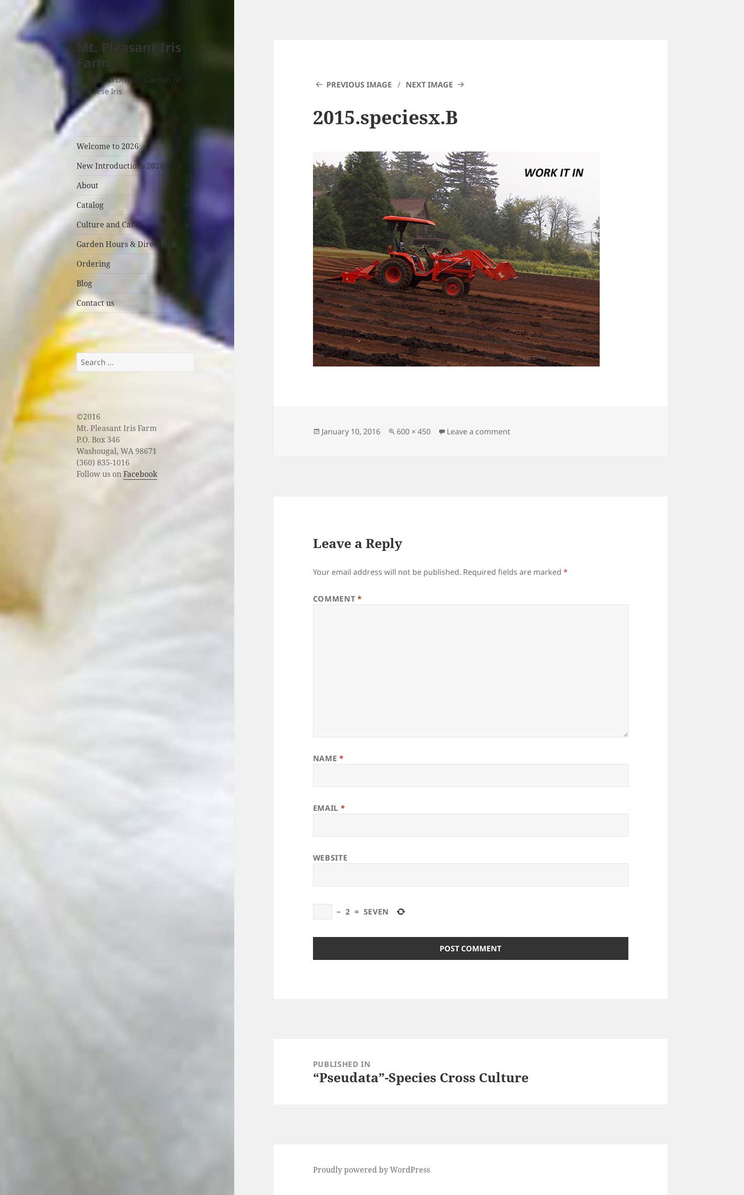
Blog (84, 283)
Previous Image (359, 84)
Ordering (93, 263)
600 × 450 (414, 431)
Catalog (90, 205)
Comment (337, 598)
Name (328, 758)
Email (329, 808)
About (87, 185)
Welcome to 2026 (107, 146)
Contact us (95, 303)
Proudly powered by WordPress (371, 1169)
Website (330, 857)
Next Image (429, 84)
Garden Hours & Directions (125, 244)
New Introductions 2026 (120, 166)
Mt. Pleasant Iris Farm (128, 54)
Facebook (140, 474)
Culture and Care (107, 224)
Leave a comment (478, 431)
